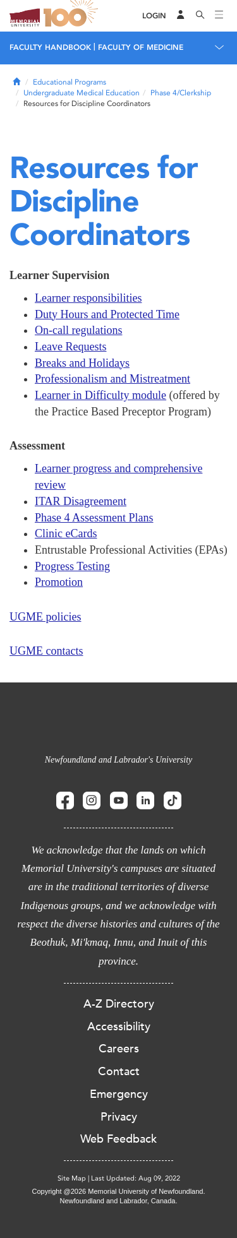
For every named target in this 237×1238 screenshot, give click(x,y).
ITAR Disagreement (80, 501)
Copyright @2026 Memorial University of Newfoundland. (118, 1191)
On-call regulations (78, 330)
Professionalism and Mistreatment (112, 378)
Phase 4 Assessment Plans (94, 517)
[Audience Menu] (181, 15)
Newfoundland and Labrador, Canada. (119, 1201)
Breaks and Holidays (82, 363)
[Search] (200, 15)
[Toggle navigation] (219, 15)
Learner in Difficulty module (100, 395)
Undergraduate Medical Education (81, 92)
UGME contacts (46, 651)
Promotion (59, 582)
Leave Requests (70, 346)
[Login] (154, 16)
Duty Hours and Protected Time (107, 314)
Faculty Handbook (50, 47)
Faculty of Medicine (140, 47)
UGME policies (45, 616)
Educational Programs (69, 82)
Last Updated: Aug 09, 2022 (135, 1178)
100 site (72, 16)
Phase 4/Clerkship (180, 92)
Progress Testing (72, 566)
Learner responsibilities (88, 298)
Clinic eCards (66, 533)
